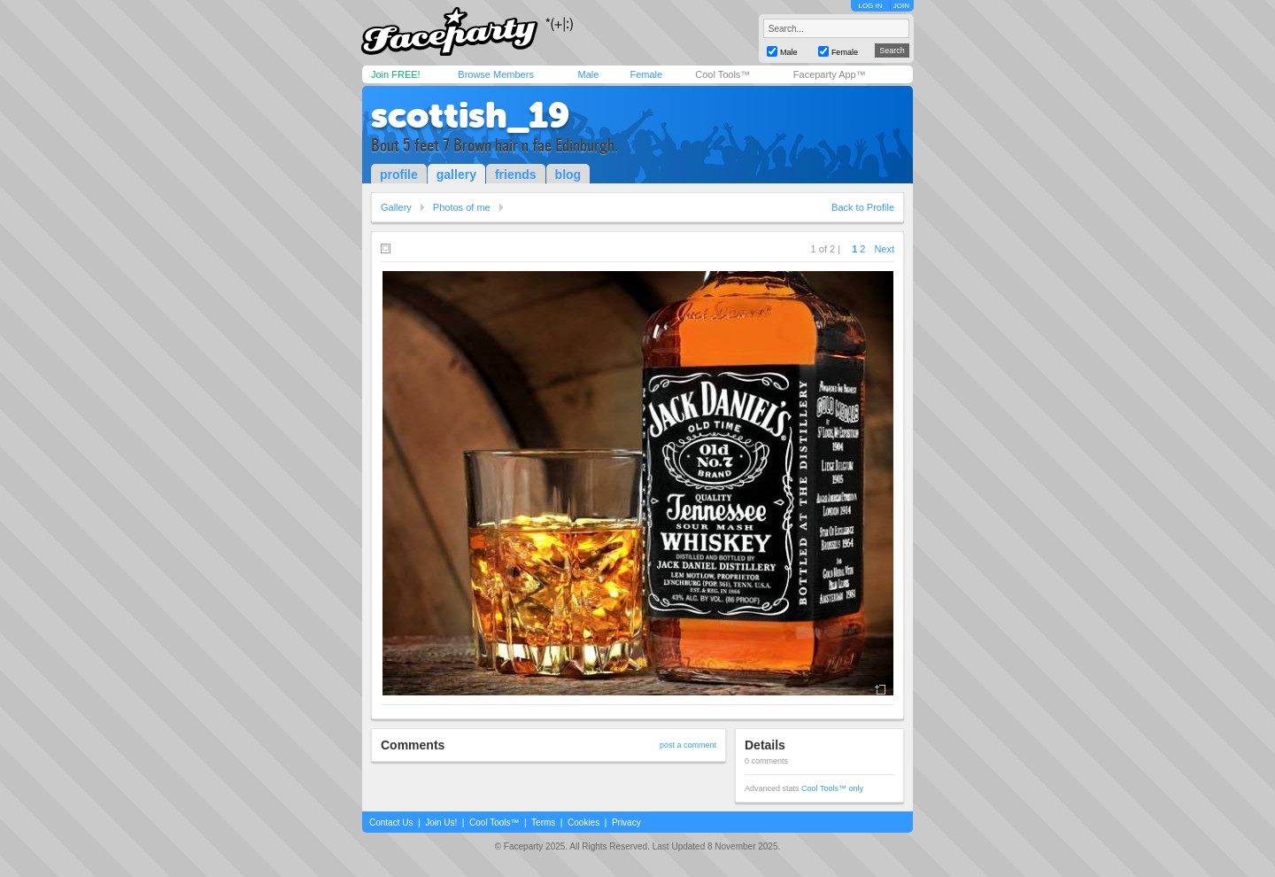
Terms (543, 822)
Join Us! (441, 822)
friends (516, 174)
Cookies (583, 822)
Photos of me (462, 207)
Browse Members (496, 74)
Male (588, 74)
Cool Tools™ (722, 74)
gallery (456, 174)
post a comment (688, 745)
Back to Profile (862, 207)
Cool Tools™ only (832, 788)
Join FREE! (396, 74)
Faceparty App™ (829, 74)
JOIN (901, 6)
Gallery (396, 207)
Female (646, 74)
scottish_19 (470, 115)
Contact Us (391, 822)
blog (568, 174)
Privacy (626, 822)
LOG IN (870, 6)
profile (399, 174)
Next (884, 249)
